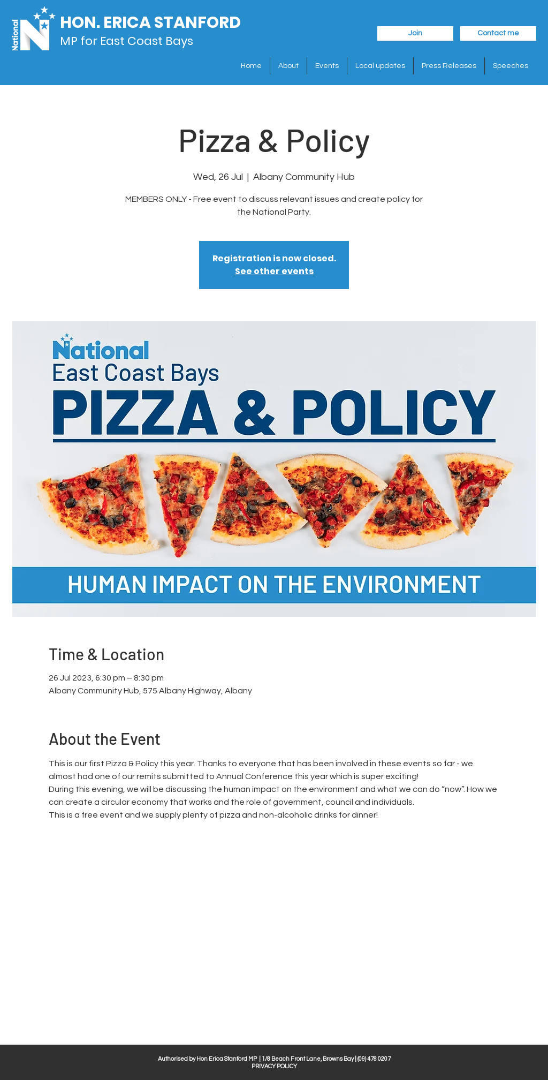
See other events (274, 271)
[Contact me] (498, 33)
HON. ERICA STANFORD (150, 22)
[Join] (415, 33)
